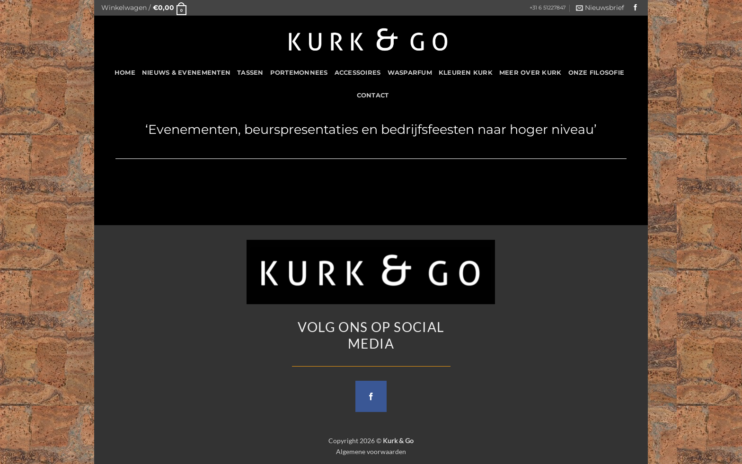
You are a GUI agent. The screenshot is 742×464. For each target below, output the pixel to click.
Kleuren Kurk (466, 72)
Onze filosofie (596, 72)
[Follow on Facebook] (635, 7)
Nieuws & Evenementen (186, 72)
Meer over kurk (530, 72)
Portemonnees (299, 72)
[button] (143, 8)
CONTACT (373, 95)
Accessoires (358, 72)
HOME (125, 72)
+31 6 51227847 (547, 8)
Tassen (250, 72)
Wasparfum (410, 72)
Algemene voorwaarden (371, 451)
